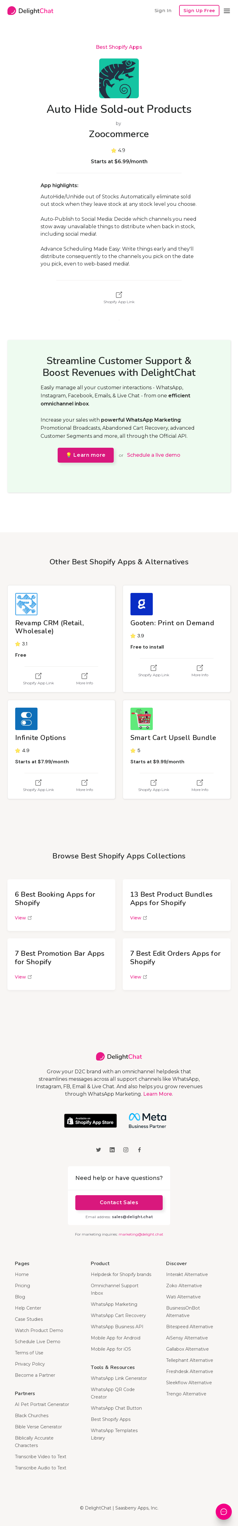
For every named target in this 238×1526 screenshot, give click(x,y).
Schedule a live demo (153, 455)
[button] (227, 11)
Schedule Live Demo (37, 1341)
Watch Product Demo (39, 1330)
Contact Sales (119, 1202)
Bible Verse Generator (38, 1427)
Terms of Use (29, 1353)
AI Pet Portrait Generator (42, 1404)
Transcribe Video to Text (40, 1456)
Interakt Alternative (187, 1274)
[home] (30, 10)
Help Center (28, 1308)
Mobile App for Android (115, 1338)
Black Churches (31, 1415)
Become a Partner (35, 1375)
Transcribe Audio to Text (40, 1468)
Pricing (22, 1285)
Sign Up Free (199, 10)
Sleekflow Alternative (189, 1382)
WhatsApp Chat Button (116, 1408)
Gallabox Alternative (187, 1349)
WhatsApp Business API (117, 1326)
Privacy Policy (30, 1364)
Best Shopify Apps (119, 47)
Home (22, 1274)
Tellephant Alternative (189, 1360)
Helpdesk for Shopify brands (121, 1274)
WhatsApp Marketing (114, 1304)
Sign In (163, 10)
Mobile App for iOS (111, 1349)
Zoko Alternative (184, 1285)
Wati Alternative (183, 1297)
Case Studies (29, 1319)
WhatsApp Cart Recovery (118, 1315)
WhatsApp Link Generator (119, 1378)
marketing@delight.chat (141, 1234)
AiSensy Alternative (187, 1338)
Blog (20, 1297)
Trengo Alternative (186, 1394)
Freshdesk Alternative (189, 1371)
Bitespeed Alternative (189, 1326)
